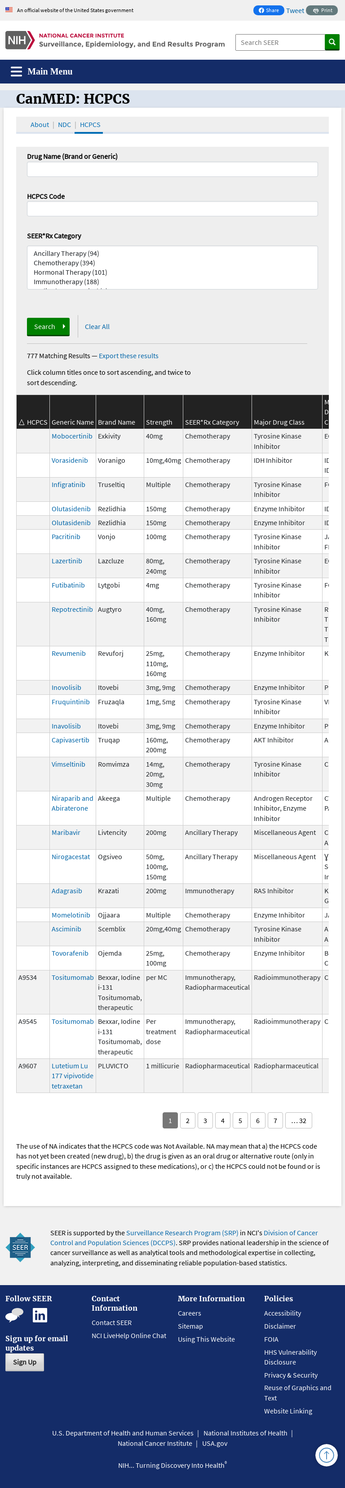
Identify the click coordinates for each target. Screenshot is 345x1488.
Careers (189, 1312)
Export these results (129, 355)
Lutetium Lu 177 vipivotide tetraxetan (72, 1075)
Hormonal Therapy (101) (172, 272)
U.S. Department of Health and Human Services (123, 1432)
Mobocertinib (72, 435)
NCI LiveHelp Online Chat (129, 1335)
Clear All (97, 326)
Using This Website (206, 1338)
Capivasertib (70, 739)
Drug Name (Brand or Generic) (72, 156)
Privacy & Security (291, 1374)
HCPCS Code (46, 196)
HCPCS (90, 124)
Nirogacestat (71, 856)
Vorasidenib (70, 460)
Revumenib (69, 653)
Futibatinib (68, 584)
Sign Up (24, 1361)
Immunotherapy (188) (172, 281)
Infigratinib (68, 484)
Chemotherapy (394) (172, 263)
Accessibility (282, 1312)
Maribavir (66, 832)
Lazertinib (67, 560)
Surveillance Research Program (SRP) (182, 1232)
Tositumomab (73, 977)
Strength (159, 421)
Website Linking (288, 1410)
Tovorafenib (70, 952)
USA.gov (214, 1443)
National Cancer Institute (155, 1443)
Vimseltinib (68, 763)
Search (44, 326)
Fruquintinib (71, 701)
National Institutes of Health (245, 1432)
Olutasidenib (71, 508)
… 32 (298, 1120)
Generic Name (73, 421)
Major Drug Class (279, 421)
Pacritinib (66, 536)
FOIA (271, 1338)
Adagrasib (67, 890)
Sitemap (190, 1325)
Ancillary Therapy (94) (172, 253)
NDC (64, 124)
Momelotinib (71, 914)
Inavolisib (66, 725)
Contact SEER (112, 1322)
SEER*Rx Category (54, 235)
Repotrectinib (72, 609)
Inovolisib (66, 687)
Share (271, 11)
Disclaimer (280, 1325)
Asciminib (66, 928)
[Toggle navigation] (41, 71)
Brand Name (116, 421)
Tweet (295, 10)
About (40, 124)
